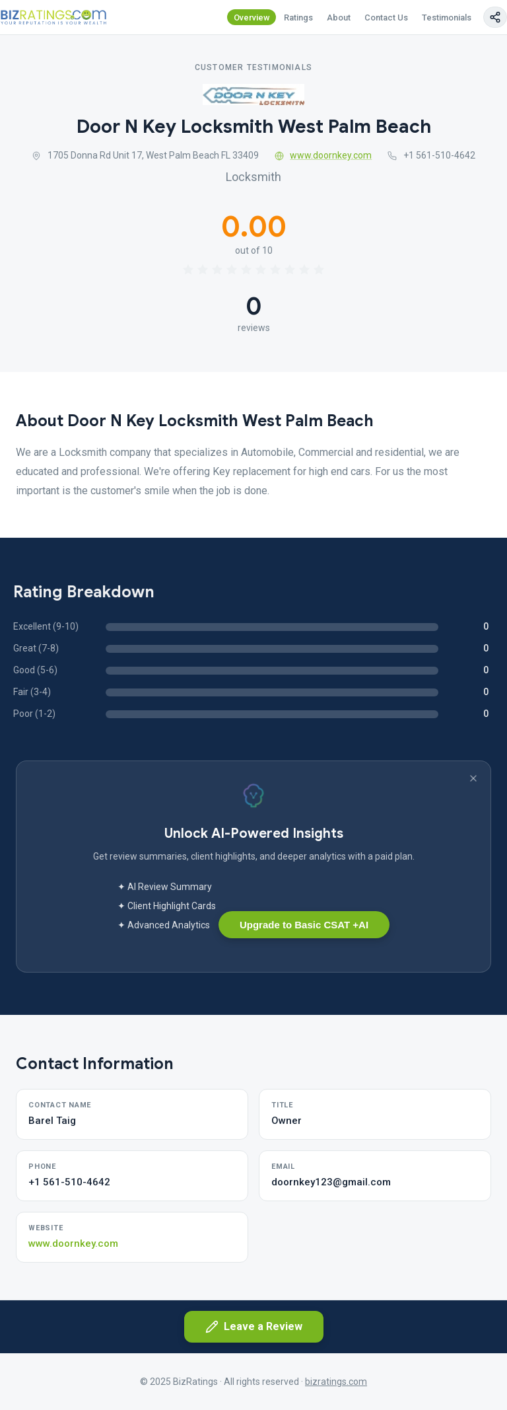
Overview (252, 17)
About (339, 17)
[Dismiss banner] (473, 778)
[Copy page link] (495, 17)
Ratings (298, 17)
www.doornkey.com (323, 155)
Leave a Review (253, 1326)
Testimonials (446, 17)
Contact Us (386, 17)
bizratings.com (336, 1381)
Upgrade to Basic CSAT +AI (304, 924)
